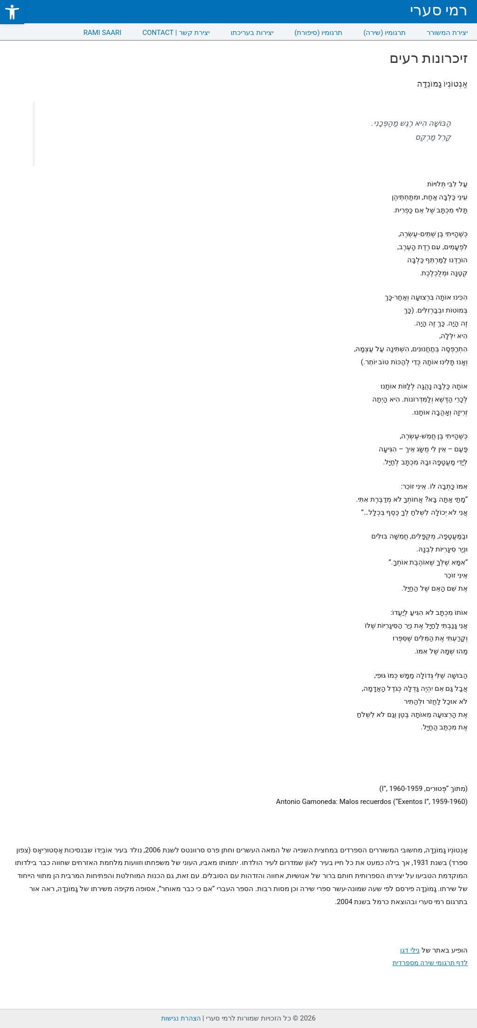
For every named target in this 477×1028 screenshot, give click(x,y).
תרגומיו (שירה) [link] (384, 32)
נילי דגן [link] (410, 950)
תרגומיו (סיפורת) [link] (318, 32)
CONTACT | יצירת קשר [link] (176, 32)
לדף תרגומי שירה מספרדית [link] (428, 963)
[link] (12, 12)
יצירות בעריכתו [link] (252, 32)
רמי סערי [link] (439, 10)
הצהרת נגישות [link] (181, 1018)
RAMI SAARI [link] (102, 32)
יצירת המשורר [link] (447, 32)
